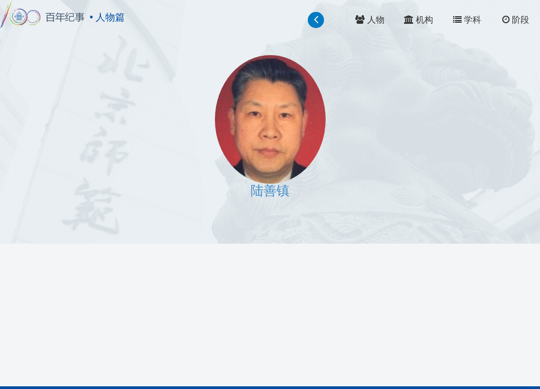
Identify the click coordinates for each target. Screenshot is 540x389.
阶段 (515, 19)
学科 (467, 19)
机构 (418, 19)
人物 (369, 19)
